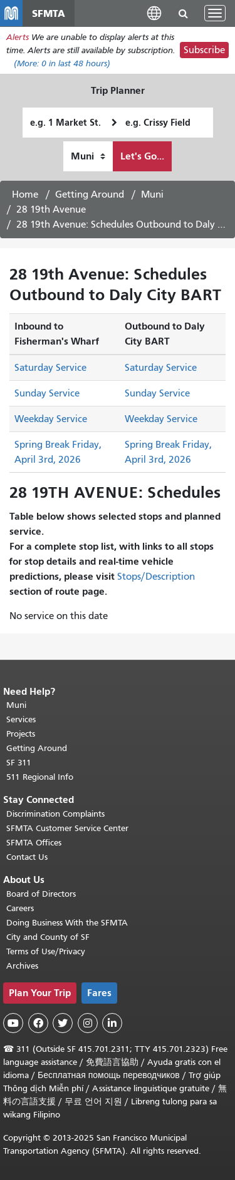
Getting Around (89, 194)
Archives (22, 966)
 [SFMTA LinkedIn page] (112, 1023)
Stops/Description (156, 576)
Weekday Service (50, 419)
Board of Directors (41, 894)
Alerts (17, 37)
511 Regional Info (39, 777)
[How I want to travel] (88, 156)
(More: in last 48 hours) (62, 63)
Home (25, 194)
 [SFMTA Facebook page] (38, 1023)
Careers (20, 908)
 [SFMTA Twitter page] (63, 1023)
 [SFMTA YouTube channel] (13, 1023)
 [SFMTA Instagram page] (87, 1023)
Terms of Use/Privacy (45, 951)
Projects (20, 734)
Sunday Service (47, 393)
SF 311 (18, 762)
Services (21, 719)
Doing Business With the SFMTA (67, 922)
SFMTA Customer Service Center (67, 828)
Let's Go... (142, 156)
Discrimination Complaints (55, 814)
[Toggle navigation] (215, 13)
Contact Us (27, 857)
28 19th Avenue (51, 209)
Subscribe (204, 50)
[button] (154, 13)
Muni (152, 194)
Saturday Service (50, 367)
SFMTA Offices (33, 842)
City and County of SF (48, 937)
